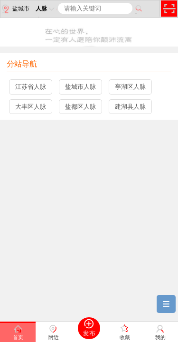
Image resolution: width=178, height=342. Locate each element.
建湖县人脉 (130, 106)
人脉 (46, 8)
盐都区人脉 (80, 106)
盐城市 (14, 9)
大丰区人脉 (30, 106)
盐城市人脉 (80, 86)
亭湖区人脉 (130, 86)
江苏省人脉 (30, 86)
